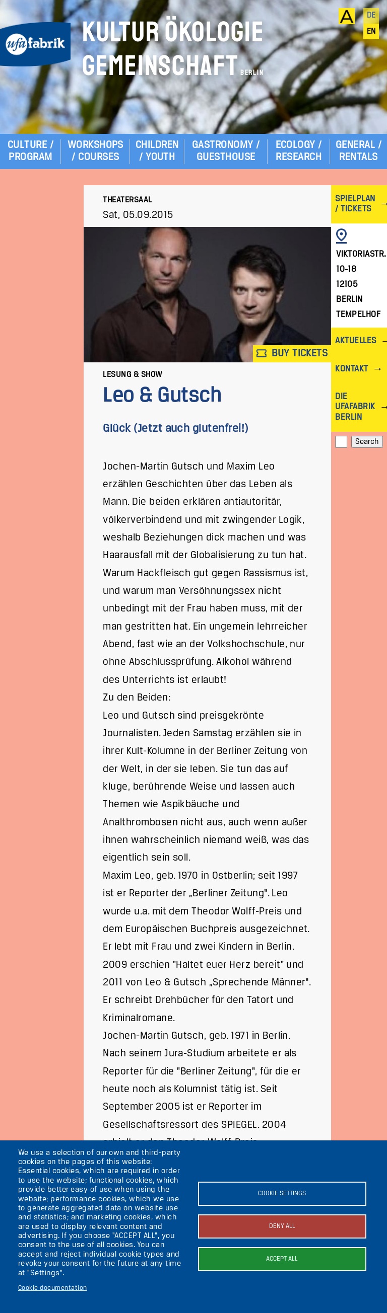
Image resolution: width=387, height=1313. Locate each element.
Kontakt (351, 369)
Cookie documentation (52, 1288)
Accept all (282, 1259)
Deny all (282, 1226)
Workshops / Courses (95, 151)
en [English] (371, 32)
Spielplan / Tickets (355, 204)
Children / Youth (157, 151)
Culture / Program (30, 151)
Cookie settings (282, 1193)
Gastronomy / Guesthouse (226, 151)
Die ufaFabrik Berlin (355, 407)
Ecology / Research (299, 151)
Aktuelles (355, 341)
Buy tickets (292, 353)
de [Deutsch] (371, 16)
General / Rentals (358, 151)
